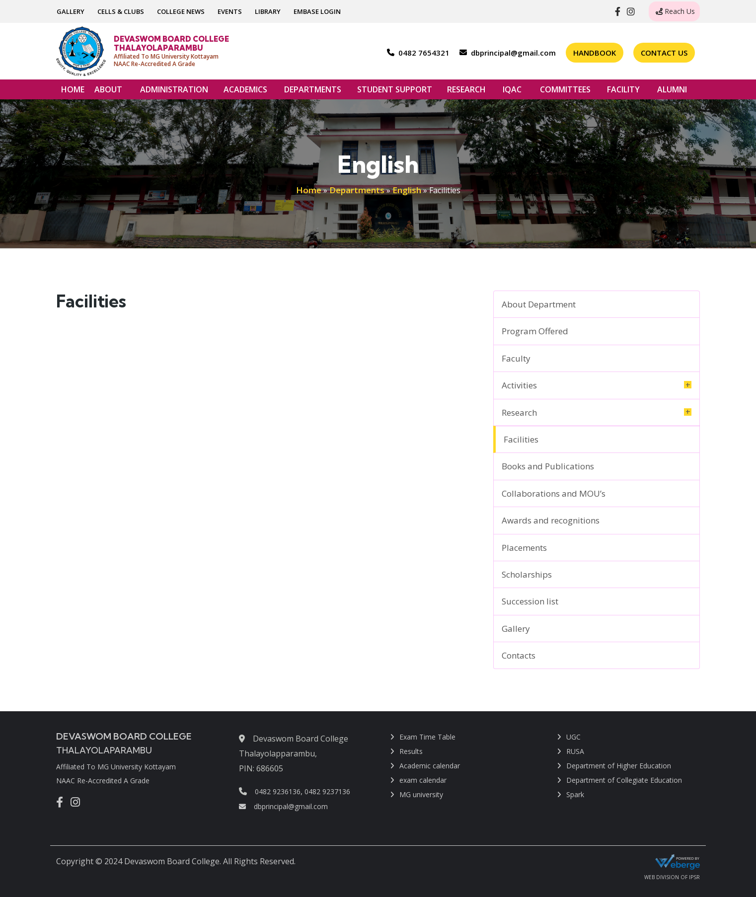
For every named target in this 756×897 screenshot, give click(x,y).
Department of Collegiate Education (624, 780)
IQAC (512, 91)
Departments (356, 190)
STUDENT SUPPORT (394, 91)
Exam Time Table (427, 737)
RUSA (575, 751)
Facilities (521, 439)
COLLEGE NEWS (181, 11)
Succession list (530, 601)
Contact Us (664, 53)
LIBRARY (268, 11)
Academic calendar (429, 765)
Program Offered (535, 331)
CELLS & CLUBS (120, 11)
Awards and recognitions (551, 520)
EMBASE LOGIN (317, 11)
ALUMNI (672, 91)
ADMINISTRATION (174, 91)
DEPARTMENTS (312, 91)
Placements (524, 547)
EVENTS (230, 11)
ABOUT (108, 91)
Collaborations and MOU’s (553, 493)
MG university (421, 794)
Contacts (518, 655)
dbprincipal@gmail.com (283, 806)
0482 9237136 (327, 791)
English (406, 190)
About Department (539, 304)
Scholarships (527, 574)
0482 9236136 (278, 791)
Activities (519, 385)
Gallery (516, 628)
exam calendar (423, 780)
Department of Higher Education (618, 765)
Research (519, 412)
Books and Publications (548, 466)
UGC (573, 737)
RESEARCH (466, 91)
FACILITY (623, 91)
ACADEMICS (245, 91)
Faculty (516, 358)
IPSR (694, 877)
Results (411, 751)
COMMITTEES (565, 91)
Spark (575, 794)
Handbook (594, 53)
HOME (72, 89)
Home (308, 190)
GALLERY (70, 11)
